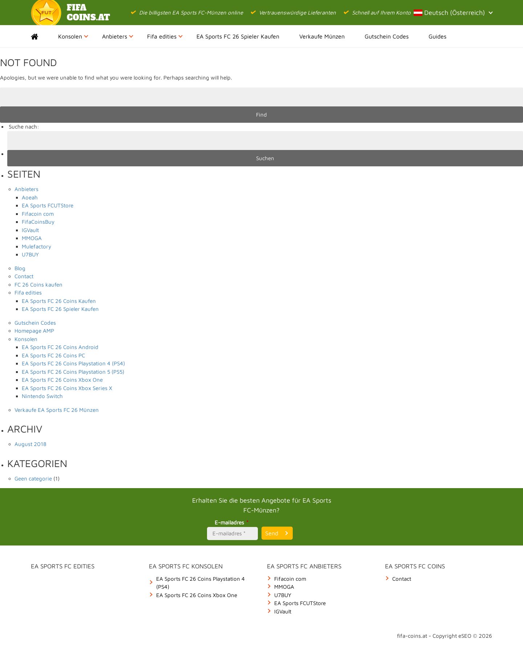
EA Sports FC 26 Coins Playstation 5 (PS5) (73, 372)
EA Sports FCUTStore (47, 205)
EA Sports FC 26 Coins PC (53, 355)
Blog (20, 268)
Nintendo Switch (42, 396)
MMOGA (32, 238)
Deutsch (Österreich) (453, 12)
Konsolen (73, 36)
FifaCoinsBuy (38, 222)
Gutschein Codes (387, 36)
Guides (437, 36)
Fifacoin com (38, 214)
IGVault (30, 230)
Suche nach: (24, 126)
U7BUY (30, 254)
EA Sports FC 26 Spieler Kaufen (237, 36)
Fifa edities (165, 36)
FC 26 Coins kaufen (38, 284)
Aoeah (30, 197)
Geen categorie (33, 478)
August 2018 (30, 444)
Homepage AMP (34, 331)
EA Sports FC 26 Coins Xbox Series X (67, 388)
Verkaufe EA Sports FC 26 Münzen (57, 410)
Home (41, 36)
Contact (24, 276)
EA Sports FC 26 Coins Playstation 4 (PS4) (73, 363)
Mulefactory (36, 246)
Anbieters (117, 36)
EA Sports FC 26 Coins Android (60, 347)
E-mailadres (233, 522)
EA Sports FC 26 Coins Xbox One (62, 380)
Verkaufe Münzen (322, 36)
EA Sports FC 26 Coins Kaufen (59, 301)
